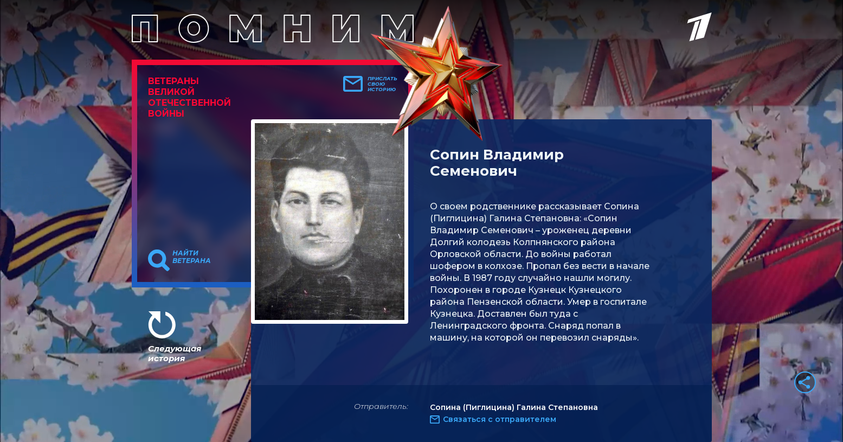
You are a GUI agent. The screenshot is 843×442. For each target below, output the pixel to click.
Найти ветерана (191, 257)
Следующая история (174, 353)
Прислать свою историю (382, 84)
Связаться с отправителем (499, 419)
